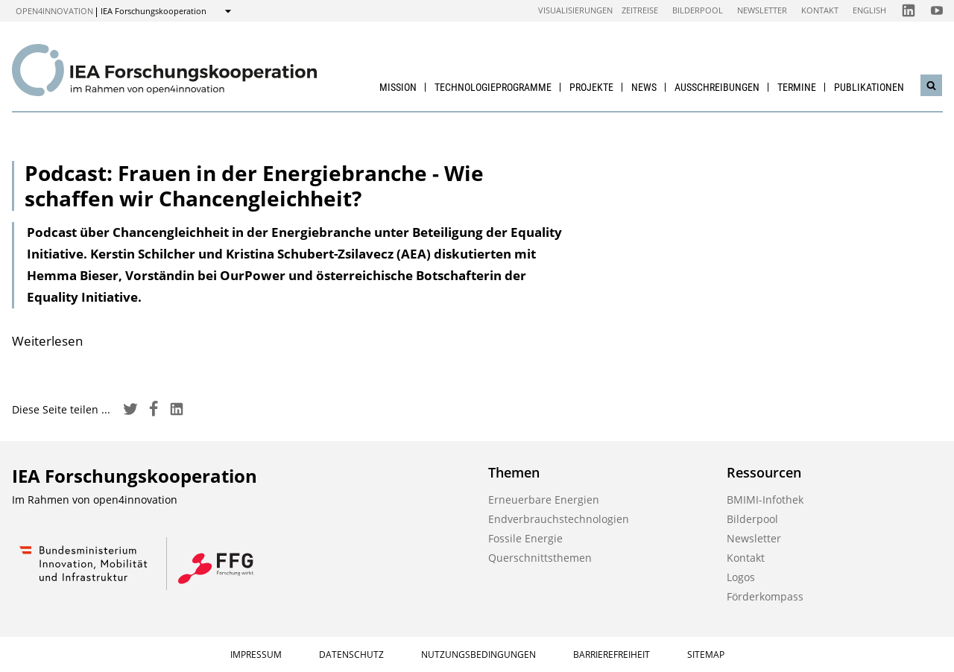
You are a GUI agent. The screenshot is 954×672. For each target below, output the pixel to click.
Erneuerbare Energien (543, 499)
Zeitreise (640, 10)
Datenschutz (351, 654)
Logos (741, 577)
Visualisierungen (575, 10)
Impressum (256, 654)
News (644, 87)
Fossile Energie (525, 538)
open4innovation (54, 10)
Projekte (591, 87)
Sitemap (705, 654)
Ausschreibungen (717, 87)
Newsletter (762, 10)
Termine (796, 87)
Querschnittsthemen (540, 558)
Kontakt (819, 10)
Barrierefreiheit (611, 654)
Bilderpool (697, 10)
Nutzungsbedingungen (478, 654)
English (869, 10)
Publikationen (869, 87)
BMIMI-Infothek (765, 499)
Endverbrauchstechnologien (558, 519)
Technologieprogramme (493, 87)
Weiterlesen (47, 340)
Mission (398, 87)
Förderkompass (765, 596)
